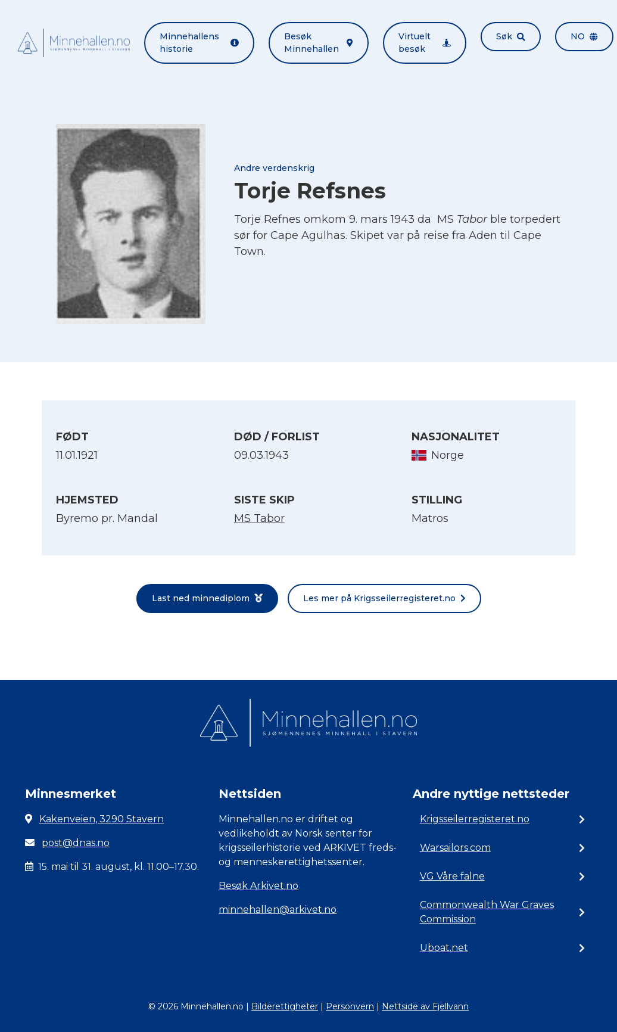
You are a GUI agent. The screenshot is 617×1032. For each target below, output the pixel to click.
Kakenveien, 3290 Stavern (101, 819)
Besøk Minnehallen (318, 42)
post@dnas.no (76, 842)
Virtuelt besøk (424, 42)
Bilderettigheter (284, 1006)
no (584, 36)
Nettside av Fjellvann (425, 1006)
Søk (510, 36)
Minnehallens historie (199, 42)
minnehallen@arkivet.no (277, 909)
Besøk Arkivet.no (258, 885)
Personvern (350, 1006)
